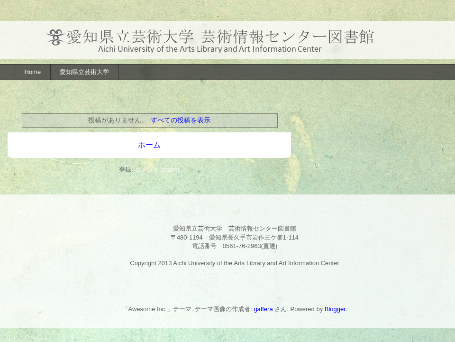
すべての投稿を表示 (180, 120)
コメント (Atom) (157, 169)
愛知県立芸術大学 (84, 71)
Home (33, 71)
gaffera (263, 309)
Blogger (335, 309)
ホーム (149, 145)
